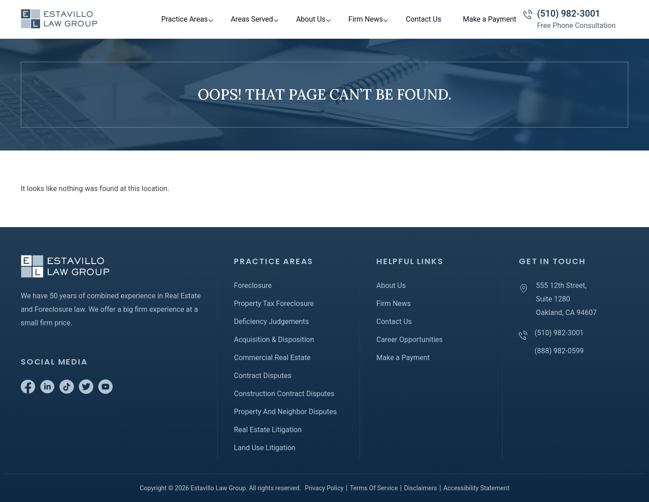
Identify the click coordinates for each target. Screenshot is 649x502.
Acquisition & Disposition (274, 339)
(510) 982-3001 (568, 13)
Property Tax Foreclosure (274, 303)
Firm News (365, 19)
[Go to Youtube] (105, 391)
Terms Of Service (374, 488)
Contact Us (423, 19)
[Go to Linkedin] (47, 391)
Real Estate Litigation (268, 429)
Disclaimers (420, 488)
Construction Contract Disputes (284, 393)
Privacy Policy (324, 488)
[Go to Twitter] (86, 391)
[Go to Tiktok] (66, 391)
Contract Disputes (262, 375)
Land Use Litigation (265, 447)
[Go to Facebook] (28, 391)
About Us (310, 19)
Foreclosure (253, 285)
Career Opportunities (409, 339)
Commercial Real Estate (272, 357)
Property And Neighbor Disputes (285, 411)
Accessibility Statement (476, 488)
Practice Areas (184, 19)
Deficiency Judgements (271, 321)
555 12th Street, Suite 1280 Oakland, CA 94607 (566, 299)
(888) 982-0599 (559, 351)
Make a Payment (489, 19)
